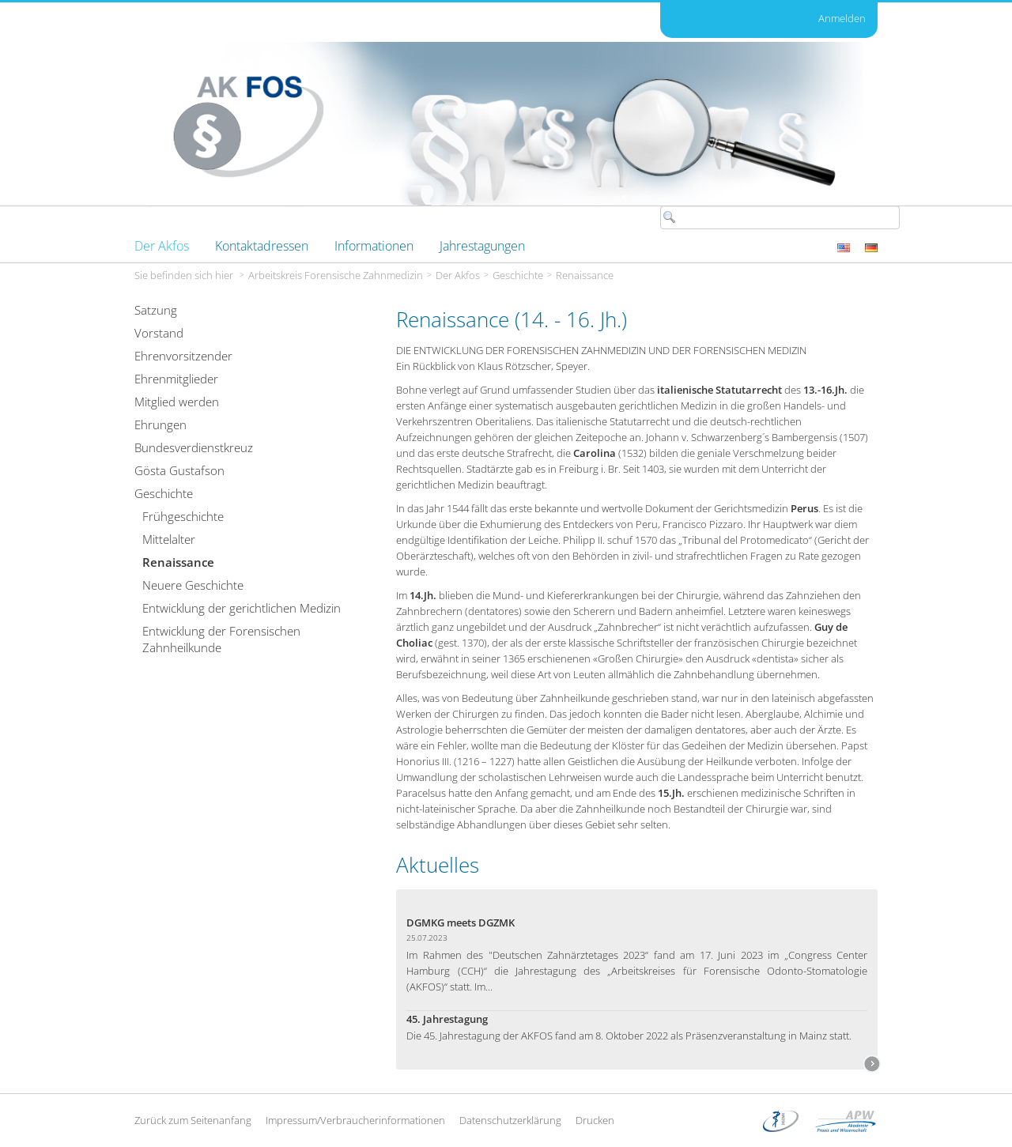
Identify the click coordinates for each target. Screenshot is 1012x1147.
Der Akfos (458, 275)
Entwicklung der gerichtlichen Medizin (241, 608)
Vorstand (158, 333)
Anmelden (842, 18)
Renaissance (585, 275)
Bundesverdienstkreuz (193, 447)
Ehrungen (160, 424)
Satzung (155, 310)
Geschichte (518, 275)
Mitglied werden (176, 401)
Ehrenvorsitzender (183, 356)
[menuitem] (161, 246)
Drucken (595, 1120)
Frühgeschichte (183, 516)
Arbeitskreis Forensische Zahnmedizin (335, 275)
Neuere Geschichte (193, 585)
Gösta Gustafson (179, 470)
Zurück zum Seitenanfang (192, 1120)
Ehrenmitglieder (176, 379)
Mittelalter (168, 539)
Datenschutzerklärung (510, 1120)
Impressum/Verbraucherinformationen (355, 1120)
